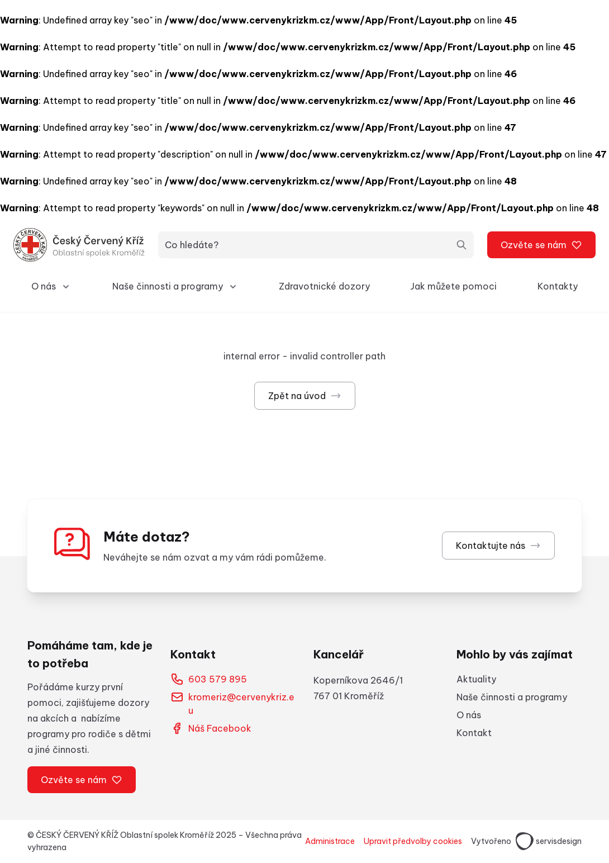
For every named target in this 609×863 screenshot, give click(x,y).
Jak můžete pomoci (453, 286)
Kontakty (557, 286)
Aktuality (476, 679)
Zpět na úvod (304, 395)
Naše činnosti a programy (511, 697)
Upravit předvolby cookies (413, 841)
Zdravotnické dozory (324, 286)
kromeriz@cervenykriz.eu (232, 703)
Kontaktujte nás (498, 545)
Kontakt (474, 732)
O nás (468, 714)
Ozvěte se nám (541, 244)
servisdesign (549, 841)
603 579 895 (208, 679)
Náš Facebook (210, 728)
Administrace (330, 841)
